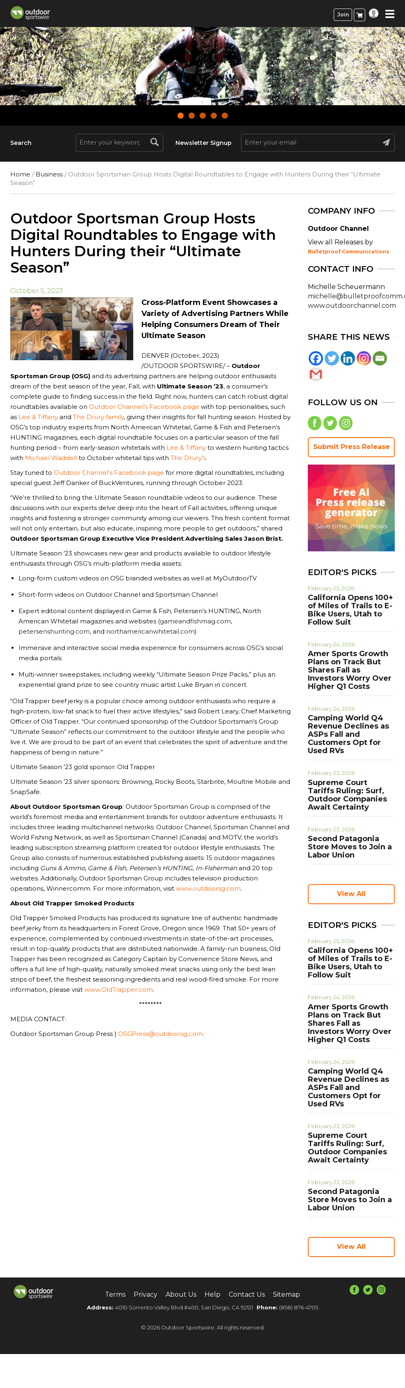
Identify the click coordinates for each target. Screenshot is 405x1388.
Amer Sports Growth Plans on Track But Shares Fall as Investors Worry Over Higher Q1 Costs (349, 670)
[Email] (380, 358)
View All (351, 894)
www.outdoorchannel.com (352, 305)
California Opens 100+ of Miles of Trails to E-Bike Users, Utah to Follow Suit (350, 610)
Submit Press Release (351, 447)
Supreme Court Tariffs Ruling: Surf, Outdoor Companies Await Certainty (347, 795)
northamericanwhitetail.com (150, 631)
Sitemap (286, 1294)
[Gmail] (316, 374)
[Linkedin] (348, 358)
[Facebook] (316, 358)
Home (20, 174)
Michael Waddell (51, 458)
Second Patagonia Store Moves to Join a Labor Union (350, 847)
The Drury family (98, 417)
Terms (115, 1294)
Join (343, 14)
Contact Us (247, 1294)
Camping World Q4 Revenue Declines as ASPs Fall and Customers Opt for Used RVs (348, 734)
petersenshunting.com (54, 631)
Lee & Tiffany (38, 417)
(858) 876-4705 (298, 1307)
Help (213, 1294)
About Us (181, 1294)
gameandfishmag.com (195, 621)
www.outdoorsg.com (208, 888)
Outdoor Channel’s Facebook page (144, 407)
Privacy (145, 1294)
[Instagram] (364, 358)
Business (49, 174)
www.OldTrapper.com (118, 989)
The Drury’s (188, 458)
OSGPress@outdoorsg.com (160, 1034)
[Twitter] (332, 358)
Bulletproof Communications (348, 251)
